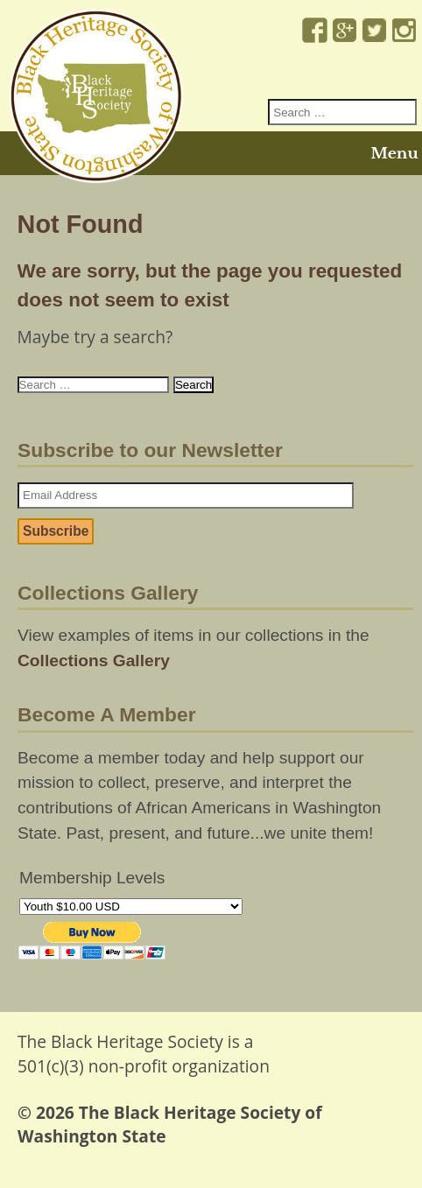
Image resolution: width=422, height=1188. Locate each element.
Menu (394, 153)
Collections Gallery (94, 660)
